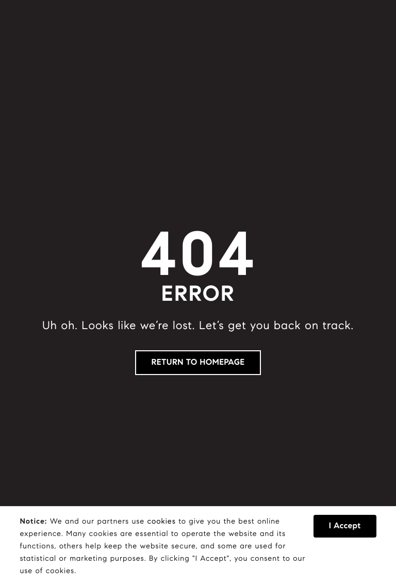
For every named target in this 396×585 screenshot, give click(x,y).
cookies (161, 521)
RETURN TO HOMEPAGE (198, 362)
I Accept (345, 526)
